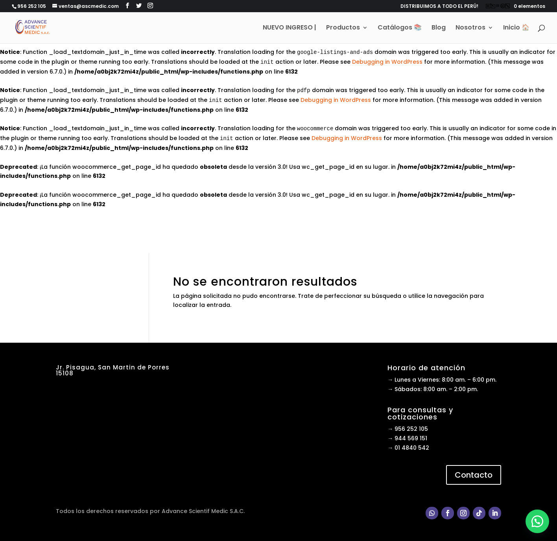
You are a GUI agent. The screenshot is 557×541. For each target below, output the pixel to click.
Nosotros (470, 28)
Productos (343, 28)
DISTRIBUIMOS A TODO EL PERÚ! (439, 6)
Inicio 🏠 (516, 28)
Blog (439, 28)
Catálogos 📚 (400, 28)
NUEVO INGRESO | (289, 28)
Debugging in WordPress (387, 62)
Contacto (473, 474)
